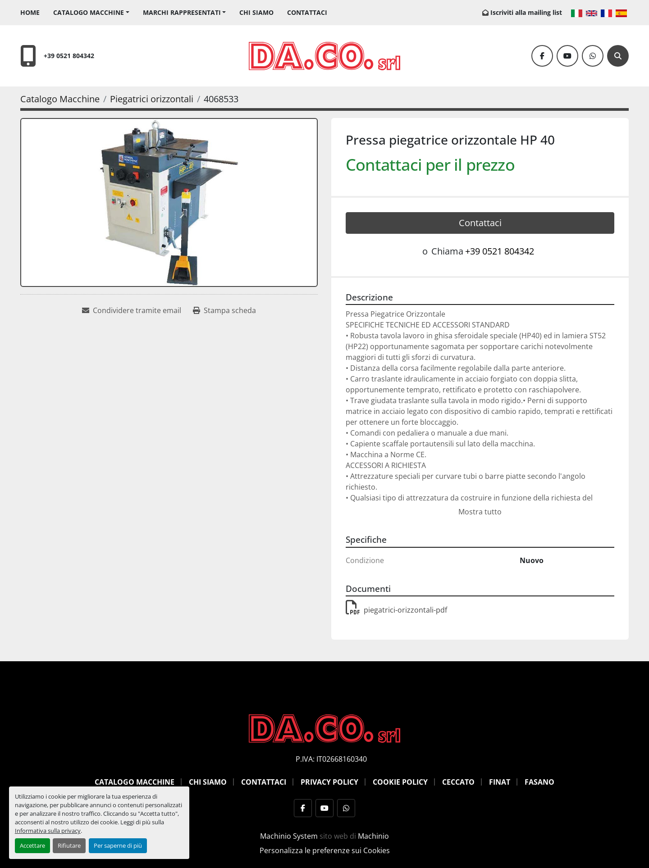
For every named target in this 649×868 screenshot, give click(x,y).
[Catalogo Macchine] (60, 99)
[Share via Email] (131, 310)
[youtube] (567, 56)
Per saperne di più (118, 845)
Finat (499, 782)
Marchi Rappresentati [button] (182, 12)
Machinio (373, 836)
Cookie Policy (400, 782)
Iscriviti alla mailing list (526, 12)
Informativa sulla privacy (48, 831)
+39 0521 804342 (69, 55)
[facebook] (542, 56)
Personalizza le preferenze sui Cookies (325, 850)
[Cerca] (618, 56)
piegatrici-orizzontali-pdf (396, 610)
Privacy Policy (329, 782)
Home (30, 12)
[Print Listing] (224, 310)
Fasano (539, 782)
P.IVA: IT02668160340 (331, 759)
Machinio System (289, 836)
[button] (91, 12)
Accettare (32, 845)
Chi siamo (256, 12)
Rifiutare (69, 845)
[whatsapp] (592, 56)
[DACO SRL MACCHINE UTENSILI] (324, 728)
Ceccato (458, 782)
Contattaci (307, 12)
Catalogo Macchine (88, 12)
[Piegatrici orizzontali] (151, 99)
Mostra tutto (480, 512)
